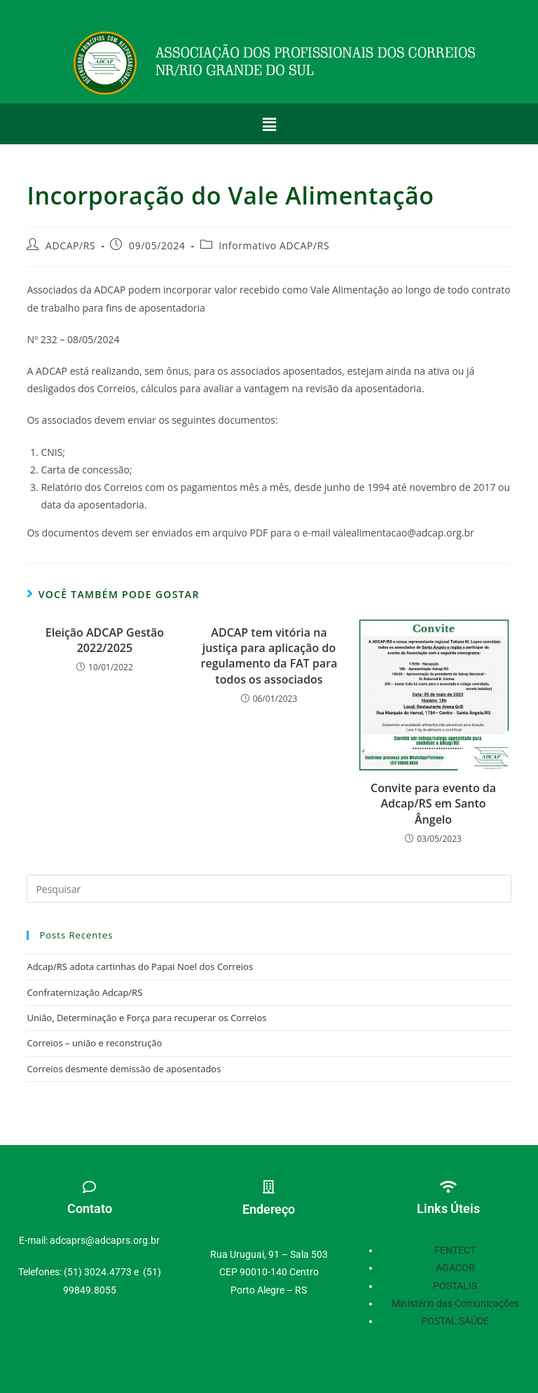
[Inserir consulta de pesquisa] (269, 889)
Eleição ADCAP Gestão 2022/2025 (105, 640)
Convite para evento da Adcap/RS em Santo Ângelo (433, 803)
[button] (269, 124)
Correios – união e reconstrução (94, 1043)
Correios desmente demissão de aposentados (124, 1068)
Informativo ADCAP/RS (274, 245)
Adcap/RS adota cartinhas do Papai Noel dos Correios (140, 966)
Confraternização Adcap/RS (84, 992)
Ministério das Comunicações (455, 1303)
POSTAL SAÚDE (455, 1320)
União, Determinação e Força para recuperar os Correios (146, 1017)
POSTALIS (455, 1285)
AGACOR (455, 1267)
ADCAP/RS (70, 245)
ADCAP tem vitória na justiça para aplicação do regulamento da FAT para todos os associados (269, 656)
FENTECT (455, 1250)
